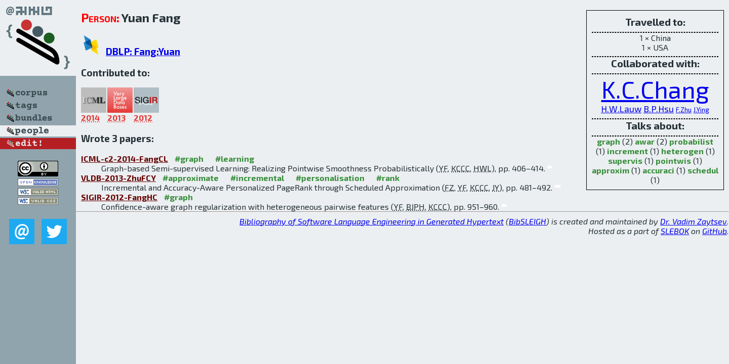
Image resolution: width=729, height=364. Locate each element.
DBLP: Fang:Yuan (143, 51)
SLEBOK (675, 231)
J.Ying (701, 110)
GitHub (714, 231)
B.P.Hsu (658, 109)
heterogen (682, 151)
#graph (189, 158)
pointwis (673, 160)
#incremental (257, 178)
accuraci (658, 170)
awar (645, 141)
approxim (610, 170)
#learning (234, 158)
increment (627, 151)
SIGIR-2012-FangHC (119, 197)
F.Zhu (684, 110)
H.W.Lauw (621, 109)
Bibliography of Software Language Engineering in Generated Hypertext (371, 221)
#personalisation (330, 178)
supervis (625, 160)
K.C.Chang (655, 89)
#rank (387, 178)
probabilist (691, 141)
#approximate (191, 178)
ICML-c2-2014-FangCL (124, 158)
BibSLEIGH (527, 221)
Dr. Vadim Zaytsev (693, 221)
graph (608, 141)
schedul (702, 170)
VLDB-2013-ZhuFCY (118, 178)
